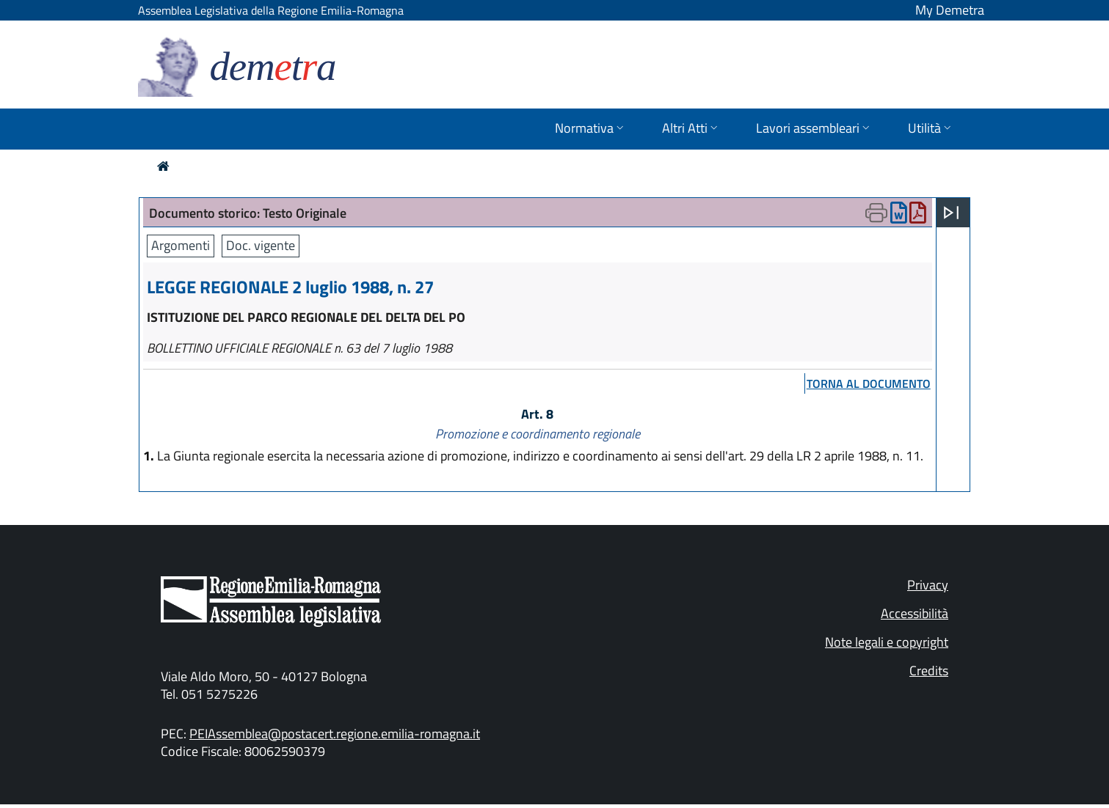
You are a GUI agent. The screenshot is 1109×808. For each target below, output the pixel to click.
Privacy (927, 585)
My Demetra (949, 10)
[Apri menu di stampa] (876, 213)
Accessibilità (914, 613)
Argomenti (180, 245)
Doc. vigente (260, 245)
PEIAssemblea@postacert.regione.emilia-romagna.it (334, 733)
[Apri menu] (951, 212)
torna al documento (869, 383)
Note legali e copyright (886, 642)
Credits (928, 670)
